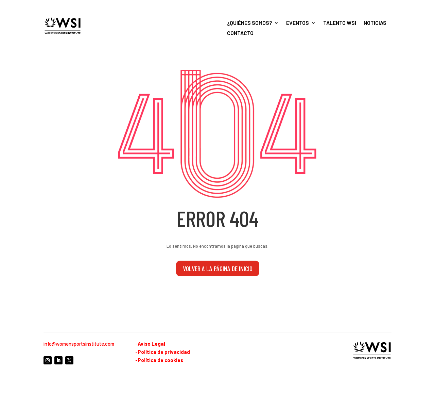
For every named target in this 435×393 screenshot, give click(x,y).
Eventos (297, 23)
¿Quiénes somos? (249, 23)
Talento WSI (339, 23)
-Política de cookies (159, 360)
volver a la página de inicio (218, 268)
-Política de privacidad (162, 352)
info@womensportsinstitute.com (79, 344)
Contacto (240, 33)
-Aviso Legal (150, 344)
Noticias (375, 23)
